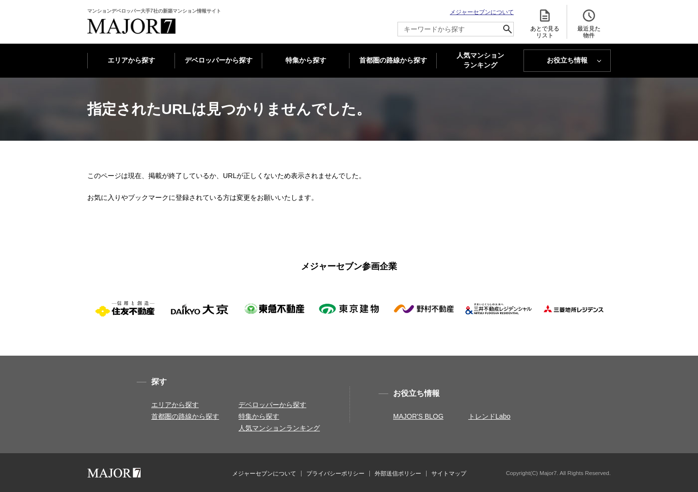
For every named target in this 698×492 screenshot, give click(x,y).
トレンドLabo (489, 416)
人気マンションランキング (279, 428)
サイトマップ (448, 473)
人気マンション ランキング (480, 60)
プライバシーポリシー (335, 473)
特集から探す (306, 60)
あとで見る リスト (544, 23)
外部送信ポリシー (398, 473)
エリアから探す (131, 60)
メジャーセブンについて (482, 12)
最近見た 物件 (589, 23)
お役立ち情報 (567, 60)
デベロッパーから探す (219, 60)
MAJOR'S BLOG (418, 416)
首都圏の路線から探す (393, 60)
